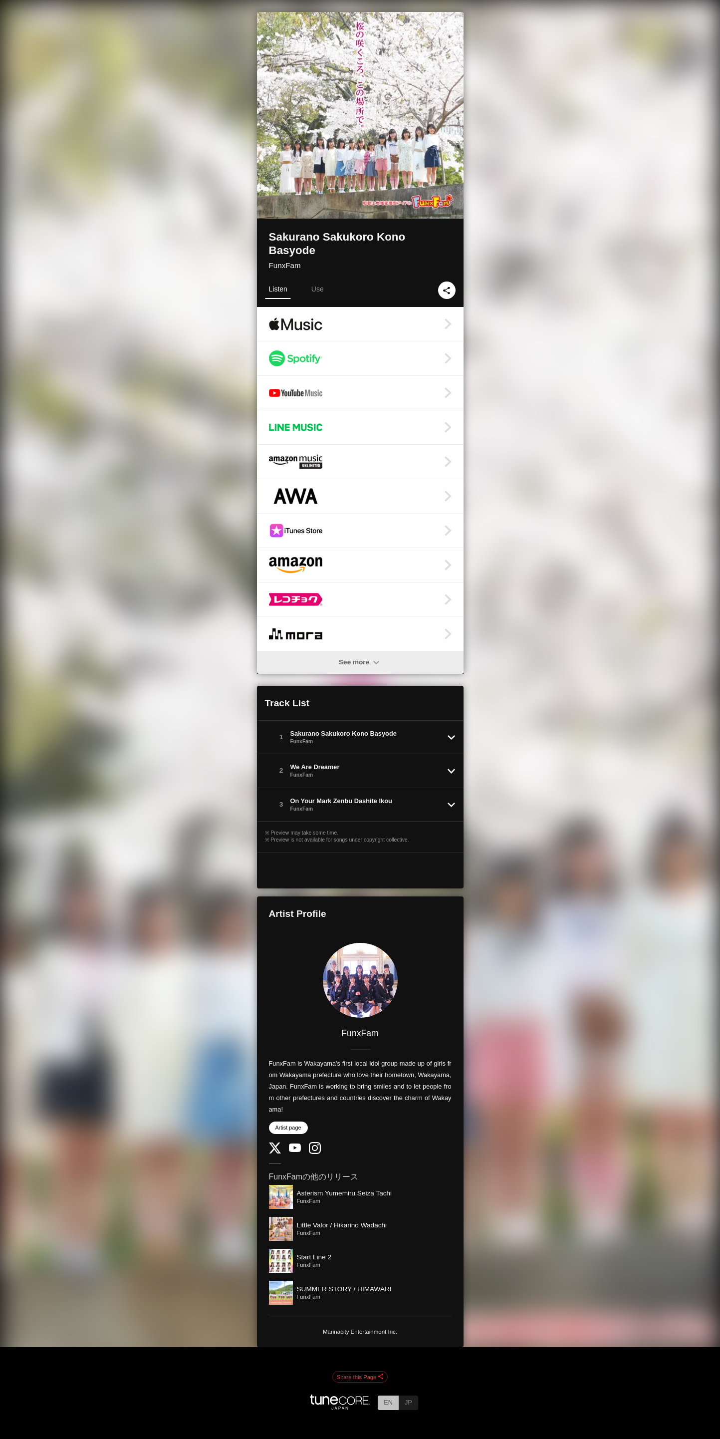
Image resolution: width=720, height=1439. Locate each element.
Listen (278, 289)
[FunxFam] (360, 980)
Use (317, 289)
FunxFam (285, 265)
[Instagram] (315, 1151)
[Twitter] (275, 1151)
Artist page (288, 1128)
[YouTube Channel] (295, 1149)
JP (408, 1402)
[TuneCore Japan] (340, 1407)
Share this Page (360, 1377)
